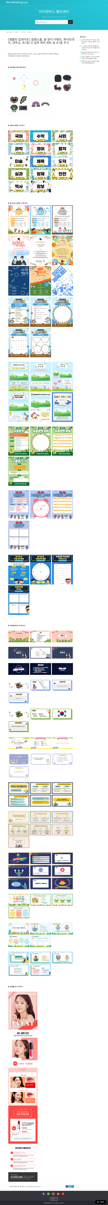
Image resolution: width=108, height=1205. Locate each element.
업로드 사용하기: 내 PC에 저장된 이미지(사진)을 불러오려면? (91, 57)
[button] (21, 1186)
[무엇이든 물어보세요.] (54, 22)
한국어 (53, 1199)
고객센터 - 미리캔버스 (13, 32)
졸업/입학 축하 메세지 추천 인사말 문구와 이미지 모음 (90, 53)
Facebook (67, 1186)
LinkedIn (72, 1186)
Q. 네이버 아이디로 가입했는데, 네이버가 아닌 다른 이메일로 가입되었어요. (91, 47)
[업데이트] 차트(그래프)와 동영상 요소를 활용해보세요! (90, 62)
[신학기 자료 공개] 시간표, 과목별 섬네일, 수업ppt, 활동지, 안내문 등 (91, 41)
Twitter (69, 1186)
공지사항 (23, 32)
